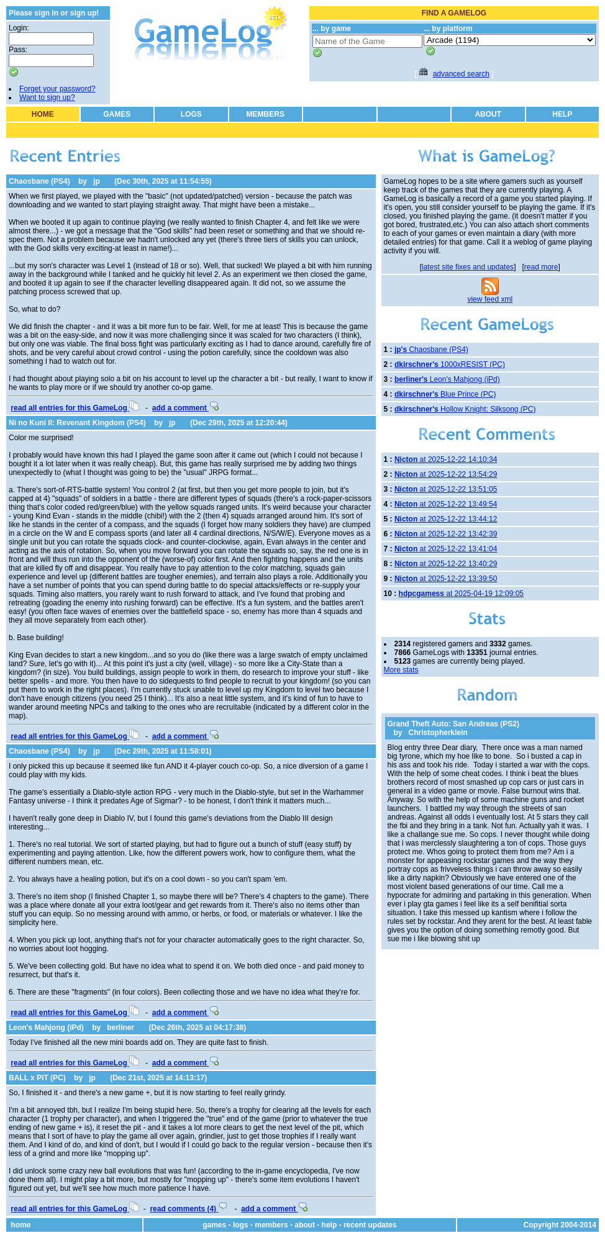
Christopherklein (438, 732)
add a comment (185, 408)
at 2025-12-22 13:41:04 (445, 548)
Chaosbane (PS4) (39, 181)
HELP (562, 114)
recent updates (369, 1225)
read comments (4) (189, 1208)
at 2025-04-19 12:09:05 (461, 593)
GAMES (116, 114)
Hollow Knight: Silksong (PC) (465, 409)
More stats (401, 670)
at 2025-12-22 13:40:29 (445, 563)
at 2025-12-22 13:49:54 (445, 504)
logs (240, 1225)
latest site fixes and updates (468, 267)
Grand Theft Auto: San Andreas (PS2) (453, 724)
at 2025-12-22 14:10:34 (445, 459)
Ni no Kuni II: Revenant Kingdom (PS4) (77, 422)
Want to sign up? (47, 97)
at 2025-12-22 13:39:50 (445, 578)
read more (541, 267)
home (20, 1225)
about (304, 1225)
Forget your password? (57, 88)
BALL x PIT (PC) (37, 1077)
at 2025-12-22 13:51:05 (445, 489)
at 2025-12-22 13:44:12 (445, 519)
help (329, 1225)
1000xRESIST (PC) (449, 364)
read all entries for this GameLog (75, 408)
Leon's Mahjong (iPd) (46, 1027)
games (214, 1225)
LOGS (191, 114)
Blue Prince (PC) (445, 394)
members (271, 1225)
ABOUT (488, 114)
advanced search (461, 74)
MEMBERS (265, 114)
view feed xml (489, 299)
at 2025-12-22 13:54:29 (445, 474)
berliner (120, 1027)
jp (96, 181)
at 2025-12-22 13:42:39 (445, 534)
